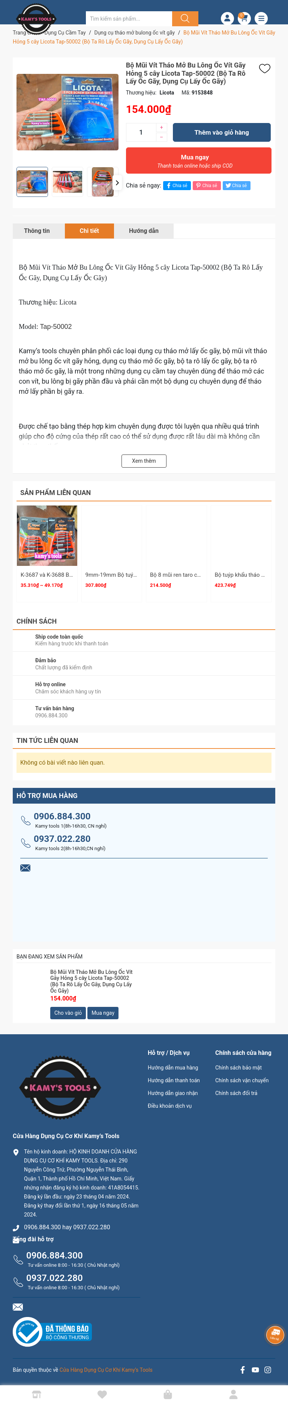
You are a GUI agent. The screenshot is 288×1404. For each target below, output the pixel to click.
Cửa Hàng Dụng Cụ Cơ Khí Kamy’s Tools (106, 1370)
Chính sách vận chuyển (242, 1080)
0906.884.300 (62, 816)
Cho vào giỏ (68, 1013)
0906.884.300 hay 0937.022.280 (67, 1227)
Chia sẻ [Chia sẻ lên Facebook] (176, 185)
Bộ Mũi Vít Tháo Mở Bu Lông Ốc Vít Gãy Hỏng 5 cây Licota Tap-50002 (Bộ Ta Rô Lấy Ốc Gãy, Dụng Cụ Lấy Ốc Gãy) (91, 981)
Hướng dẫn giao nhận (173, 1093)
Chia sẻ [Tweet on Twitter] (236, 185)
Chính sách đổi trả (236, 1093)
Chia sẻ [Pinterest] (206, 185)
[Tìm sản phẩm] (129, 18)
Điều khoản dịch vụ (170, 1106)
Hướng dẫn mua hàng (173, 1068)
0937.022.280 (62, 839)
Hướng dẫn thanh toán (174, 1080)
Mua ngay (195, 163)
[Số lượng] (141, 132)
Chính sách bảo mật (238, 1068)
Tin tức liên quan (47, 740)
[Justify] (184, 18)
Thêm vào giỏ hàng (222, 132)
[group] (67, 112)
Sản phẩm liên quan (55, 492)
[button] (117, 182)
